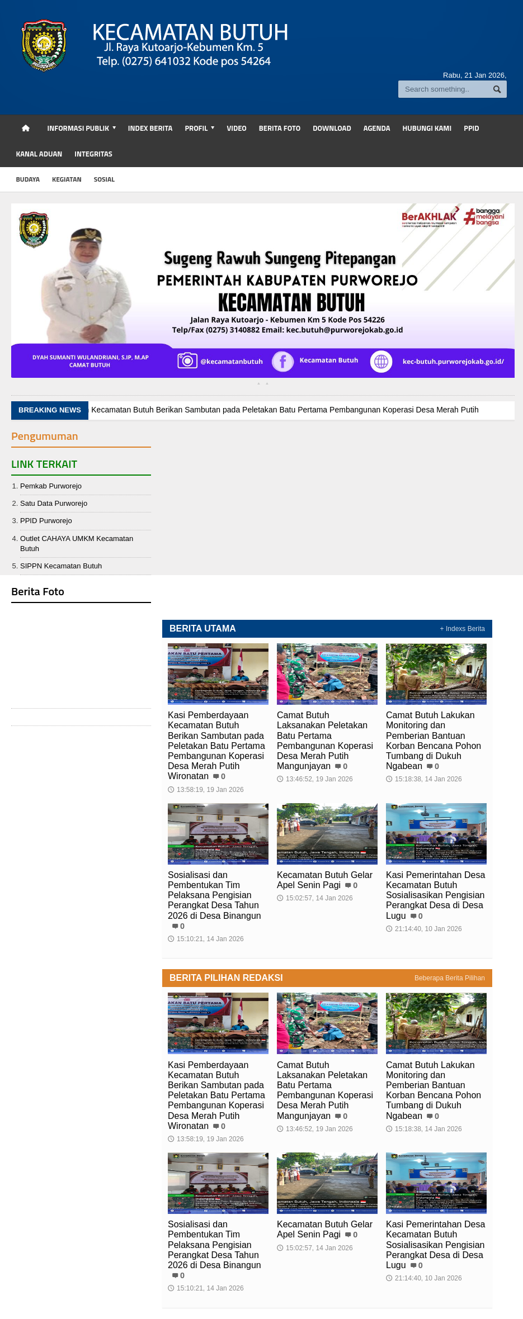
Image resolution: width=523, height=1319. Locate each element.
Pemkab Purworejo (51, 486)
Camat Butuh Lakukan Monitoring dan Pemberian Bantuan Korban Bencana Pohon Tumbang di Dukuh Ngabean (433, 740)
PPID (471, 128)
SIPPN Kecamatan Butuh (61, 566)
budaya (28, 179)
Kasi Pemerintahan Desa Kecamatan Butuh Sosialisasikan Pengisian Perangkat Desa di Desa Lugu (435, 895)
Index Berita (150, 128)
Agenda (377, 128)
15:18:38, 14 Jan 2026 (423, 779)
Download (332, 128)
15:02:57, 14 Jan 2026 (314, 898)
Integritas (93, 153)
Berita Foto (279, 128)
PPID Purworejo (46, 520)
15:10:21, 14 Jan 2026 (205, 939)
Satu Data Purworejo (53, 503)
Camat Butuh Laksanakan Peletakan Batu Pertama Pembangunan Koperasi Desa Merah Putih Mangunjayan (325, 740)
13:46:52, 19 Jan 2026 (314, 779)
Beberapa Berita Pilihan (449, 978)
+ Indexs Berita (462, 629)
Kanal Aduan (39, 153)
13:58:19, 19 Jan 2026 (205, 790)
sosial (104, 179)
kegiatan (67, 179)
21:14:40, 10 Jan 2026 (423, 929)
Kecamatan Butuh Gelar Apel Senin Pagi (325, 880)
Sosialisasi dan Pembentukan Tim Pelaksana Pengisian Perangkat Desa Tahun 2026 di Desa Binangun (214, 895)
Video (236, 128)
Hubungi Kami (427, 128)
